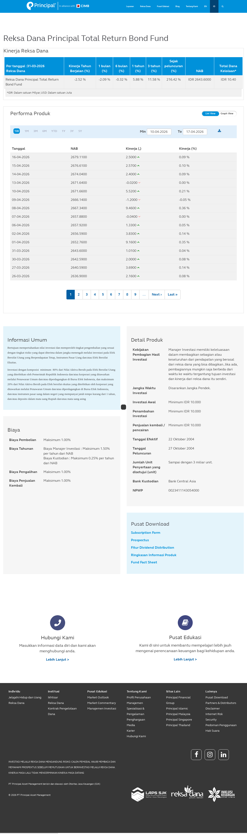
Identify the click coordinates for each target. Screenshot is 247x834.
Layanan (130, 6)
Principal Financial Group (178, 700)
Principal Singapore (179, 719)
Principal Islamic (177, 708)
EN (205, 6)
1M (26, 131)
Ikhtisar (53, 697)
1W (16, 131)
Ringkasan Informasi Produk (154, 555)
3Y (72, 131)
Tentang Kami (192, 6)
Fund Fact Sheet (144, 562)
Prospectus (140, 540)
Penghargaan (136, 719)
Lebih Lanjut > (57, 659)
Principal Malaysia (178, 714)
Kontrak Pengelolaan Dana (62, 711)
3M (35, 131)
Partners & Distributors (220, 703)
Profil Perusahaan (139, 697)
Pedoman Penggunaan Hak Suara (221, 727)
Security (211, 719)
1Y (63, 131)
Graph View (227, 113)
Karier (131, 730)
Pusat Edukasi (163, 6)
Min (143, 131)
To (180, 131)
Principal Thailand (178, 725)
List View (210, 113)
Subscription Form (145, 533)
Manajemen (135, 703)
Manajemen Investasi (101, 708)
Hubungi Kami (136, 736)
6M (44, 131)
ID (214, 6)
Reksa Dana (145, 6)
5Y (80, 131)
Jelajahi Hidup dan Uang (25, 697)
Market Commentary (101, 703)
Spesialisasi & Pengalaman (135, 711)
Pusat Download (216, 697)
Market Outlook (98, 697)
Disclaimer (212, 708)
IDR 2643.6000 (199, 79)
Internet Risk (214, 714)
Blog (177, 6)
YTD (54, 131)
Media (131, 725)
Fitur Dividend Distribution (152, 547)
